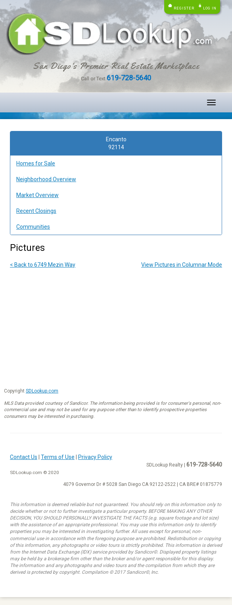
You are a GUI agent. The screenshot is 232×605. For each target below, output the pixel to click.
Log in (210, 8)
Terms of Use (58, 457)
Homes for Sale (35, 163)
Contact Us (23, 457)
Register (184, 8)
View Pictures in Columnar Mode (181, 265)
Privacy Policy (95, 457)
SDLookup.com (42, 391)
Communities (33, 227)
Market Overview (37, 195)
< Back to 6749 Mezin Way (42, 265)
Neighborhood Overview (46, 179)
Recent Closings (36, 211)
